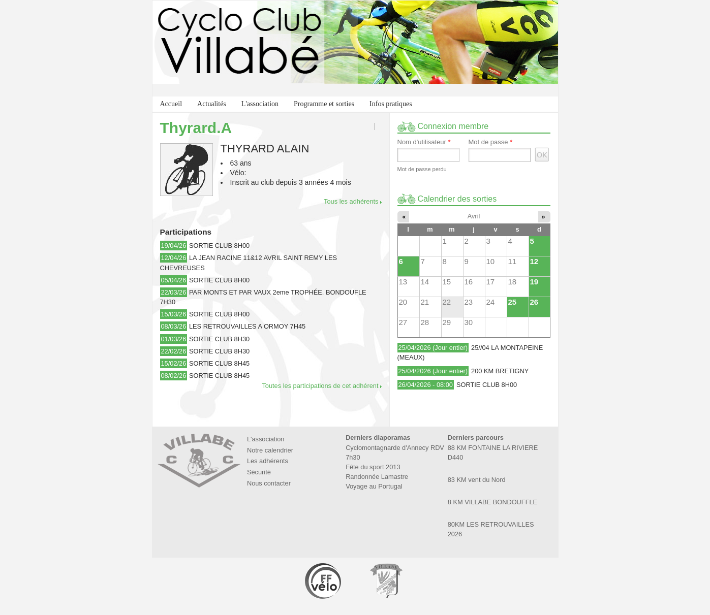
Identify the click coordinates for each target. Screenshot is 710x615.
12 (534, 261)
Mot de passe (491, 142)
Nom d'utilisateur (424, 142)
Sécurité (259, 472)
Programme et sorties (324, 104)
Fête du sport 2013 (373, 467)
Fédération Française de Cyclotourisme (323, 581)
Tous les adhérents (351, 201)
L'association (260, 104)
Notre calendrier (270, 450)
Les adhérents (267, 461)
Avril (474, 216)
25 (512, 302)
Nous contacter (269, 483)
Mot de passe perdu (422, 169)
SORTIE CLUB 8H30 (219, 339)
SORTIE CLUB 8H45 (219, 363)
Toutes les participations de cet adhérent (320, 386)
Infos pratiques (390, 104)
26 (534, 302)
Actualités (211, 104)
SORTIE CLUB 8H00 (219, 245)
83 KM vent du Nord (477, 479)
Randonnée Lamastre (377, 476)
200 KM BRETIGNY (500, 371)
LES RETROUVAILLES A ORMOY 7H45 (247, 326)
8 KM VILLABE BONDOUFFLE (492, 502)
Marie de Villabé (386, 581)
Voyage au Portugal (374, 486)
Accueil (171, 104)
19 (534, 281)
